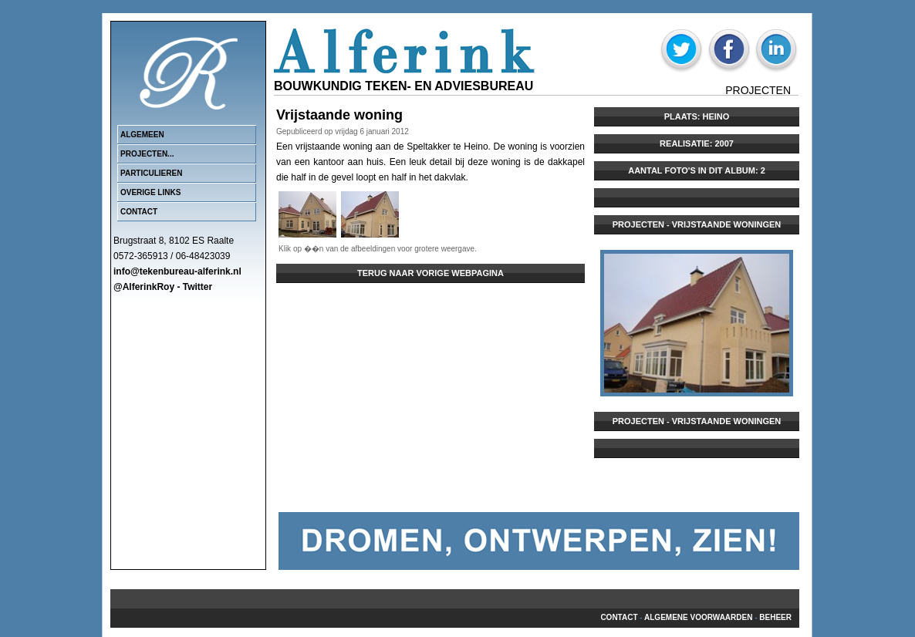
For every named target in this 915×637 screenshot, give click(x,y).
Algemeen (142, 134)
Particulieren (151, 173)
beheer (775, 617)
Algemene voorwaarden (698, 617)
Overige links (150, 192)
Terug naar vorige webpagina (430, 273)
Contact (138, 211)
